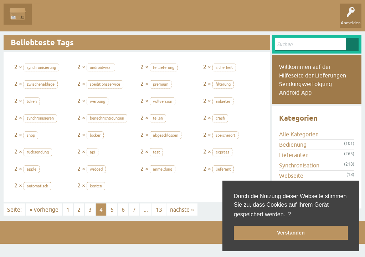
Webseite (291, 175)
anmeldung (162, 169)
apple (31, 169)
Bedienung (293, 144)
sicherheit (224, 67)
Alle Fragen (48, 19)
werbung (97, 101)
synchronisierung (41, 67)
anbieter (223, 101)
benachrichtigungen (107, 118)
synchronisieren (40, 118)
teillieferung (163, 67)
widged (96, 169)
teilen (158, 118)
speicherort (225, 135)
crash (220, 118)
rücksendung (38, 152)
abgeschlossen (165, 135)
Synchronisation (299, 165)
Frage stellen (171, 19)
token (32, 101)
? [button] (289, 214)
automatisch (37, 186)
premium (160, 84)
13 (159, 209)
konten (96, 186)
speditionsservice (105, 84)
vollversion (162, 101)
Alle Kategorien (299, 134)
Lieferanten (294, 155)
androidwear (101, 67)
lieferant (223, 169)
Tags (114, 19)
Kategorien (139, 19)
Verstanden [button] (291, 233)
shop (31, 135)
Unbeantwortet (83, 19)
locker (95, 135)
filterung (223, 84)
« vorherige (44, 209)
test (156, 152)
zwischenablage (41, 84)
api (92, 152)
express (222, 152)
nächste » (182, 209)
